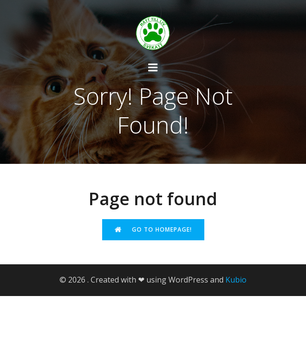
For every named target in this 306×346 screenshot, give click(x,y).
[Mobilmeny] (153, 68)
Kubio (236, 279)
